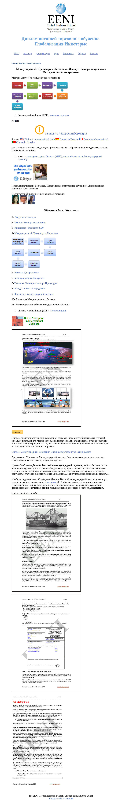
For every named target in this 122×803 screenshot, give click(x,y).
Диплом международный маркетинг (31, 451)
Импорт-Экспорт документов (29, 222)
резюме (16, 432)
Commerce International (96, 139)
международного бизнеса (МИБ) (44, 156)
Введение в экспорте (25, 217)
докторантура (43, 53)
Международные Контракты (29, 278)
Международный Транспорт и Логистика (36, 233)
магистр (27, 53)
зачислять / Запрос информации (66, 133)
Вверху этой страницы (61, 798)
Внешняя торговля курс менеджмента (71, 451)
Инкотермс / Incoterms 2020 (29, 227)
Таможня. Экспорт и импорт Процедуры (35, 283)
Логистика (68, 53)
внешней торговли (73, 156)
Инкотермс (50, 482)
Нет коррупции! (58, 310)
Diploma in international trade (39, 139)
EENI (16, 53)
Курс (56, 53)
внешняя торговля (59, 115)
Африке (82, 53)
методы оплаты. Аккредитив (29, 288)
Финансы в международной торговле (34, 294)
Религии (94, 53)
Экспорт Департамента (26, 272)
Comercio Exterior (69, 139)
